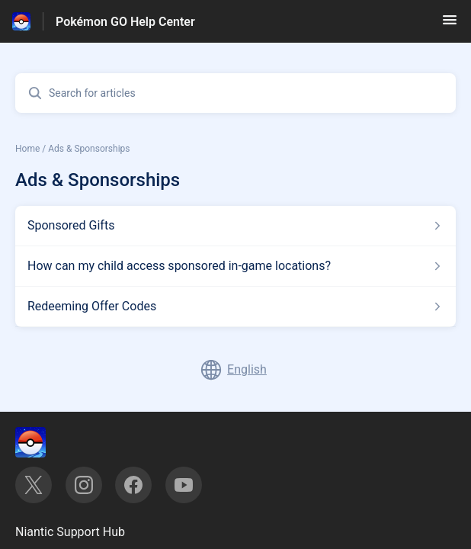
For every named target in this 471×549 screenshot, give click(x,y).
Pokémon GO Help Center (125, 21)
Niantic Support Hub (70, 532)
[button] (450, 25)
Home (27, 148)
